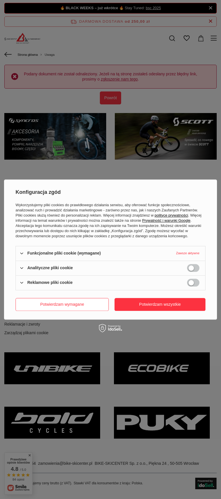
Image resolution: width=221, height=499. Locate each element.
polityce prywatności (171, 215)
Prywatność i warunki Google (166, 220)
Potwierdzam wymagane (62, 304)
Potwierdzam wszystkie (160, 304)
